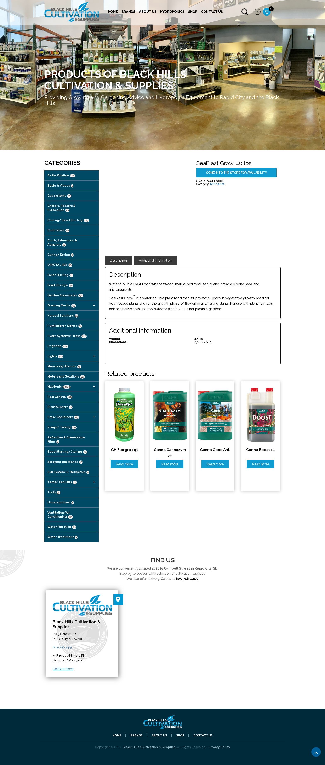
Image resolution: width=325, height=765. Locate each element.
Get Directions (63, 669)
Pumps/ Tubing (62, 427)
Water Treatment (62, 537)
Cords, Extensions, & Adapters (62, 243)
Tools (53, 492)
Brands (128, 12)
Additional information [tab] (155, 260)
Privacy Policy (219, 747)
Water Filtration (61, 527)
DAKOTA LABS (59, 265)
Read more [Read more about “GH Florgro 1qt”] (124, 464)
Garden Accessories (65, 295)
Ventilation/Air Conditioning (60, 515)
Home (113, 12)
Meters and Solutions (66, 377)
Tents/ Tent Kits (73, 482)
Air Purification (61, 175)
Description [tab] (118, 260)
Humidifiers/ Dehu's (64, 326)
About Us (147, 12)
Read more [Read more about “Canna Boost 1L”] (260, 464)
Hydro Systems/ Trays (67, 336)
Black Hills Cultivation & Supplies (149, 747)
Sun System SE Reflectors (68, 472)
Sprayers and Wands (65, 462)
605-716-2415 (187, 579)
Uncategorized (60, 502)
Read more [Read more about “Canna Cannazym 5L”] (169, 464)
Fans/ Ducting (60, 275)
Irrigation (57, 346)
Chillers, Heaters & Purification (61, 208)
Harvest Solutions (62, 316)
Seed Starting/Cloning (67, 452)
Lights (73, 356)
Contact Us (212, 12)
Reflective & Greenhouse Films (66, 440)
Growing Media (73, 305)
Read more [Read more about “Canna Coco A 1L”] (215, 464)
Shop (192, 12)
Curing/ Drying (60, 255)
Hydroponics (172, 12)
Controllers (58, 230)
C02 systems (59, 196)
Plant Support (60, 407)
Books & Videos (60, 186)
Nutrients (73, 387)
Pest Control (59, 397)
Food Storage (60, 285)
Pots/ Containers (73, 417)
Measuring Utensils (64, 366)
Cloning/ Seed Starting (68, 220)
